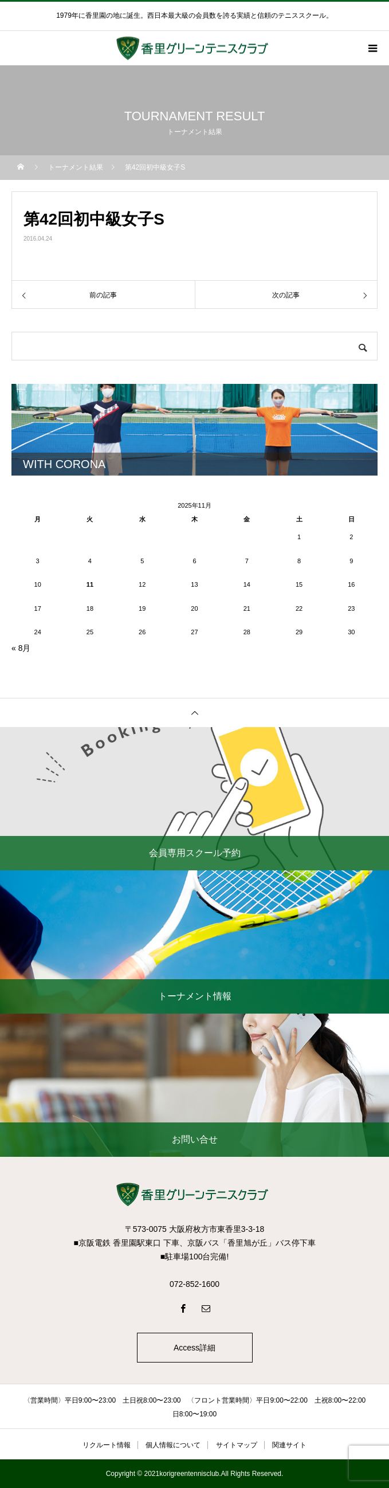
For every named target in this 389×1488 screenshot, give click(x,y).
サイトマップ (236, 1445)
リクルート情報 (106, 1445)
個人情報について (173, 1445)
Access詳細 (194, 1347)
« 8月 (20, 648)
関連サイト (289, 1445)
